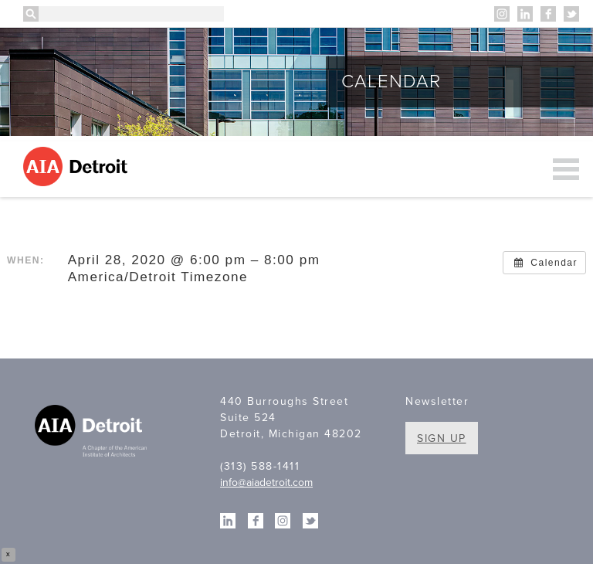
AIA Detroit (77, 166)
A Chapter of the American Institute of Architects (93, 432)
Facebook (548, 14)
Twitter (571, 14)
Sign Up (441, 438)
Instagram (502, 14)
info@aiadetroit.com (266, 482)
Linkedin (525, 14)
